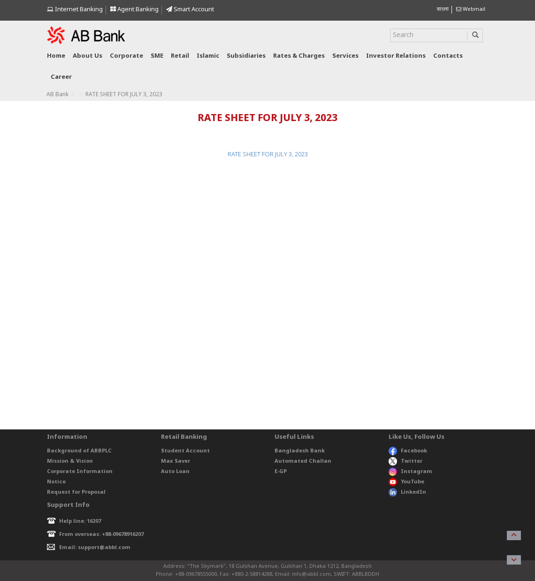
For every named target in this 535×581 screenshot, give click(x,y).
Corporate (126, 56)
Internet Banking (75, 10)
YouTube (406, 482)
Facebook (408, 451)
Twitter (406, 461)
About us (87, 56)
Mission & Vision (70, 461)
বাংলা (442, 9)
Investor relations (396, 56)
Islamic (208, 56)
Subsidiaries (246, 56)
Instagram (410, 471)
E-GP (281, 471)
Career (61, 77)
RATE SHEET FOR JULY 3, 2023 (268, 155)
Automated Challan (303, 461)
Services (345, 56)
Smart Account (190, 10)
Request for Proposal (76, 492)
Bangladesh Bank (300, 451)
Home (56, 56)
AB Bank (57, 95)
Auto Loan (175, 471)
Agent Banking (134, 10)
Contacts (448, 56)
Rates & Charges (299, 56)
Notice (56, 482)
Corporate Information (80, 471)
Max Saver (175, 461)
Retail (180, 56)
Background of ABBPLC (79, 451)
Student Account (185, 451)
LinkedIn (407, 492)
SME (157, 56)
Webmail (470, 9)
